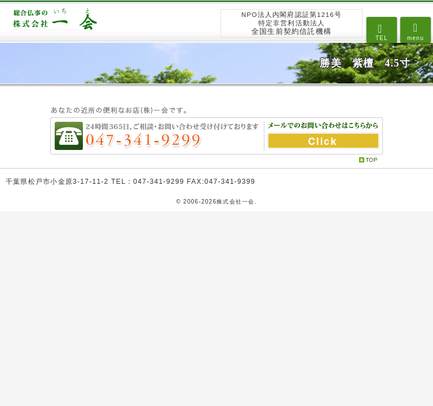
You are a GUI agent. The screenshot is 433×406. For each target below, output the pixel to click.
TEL (381, 38)
